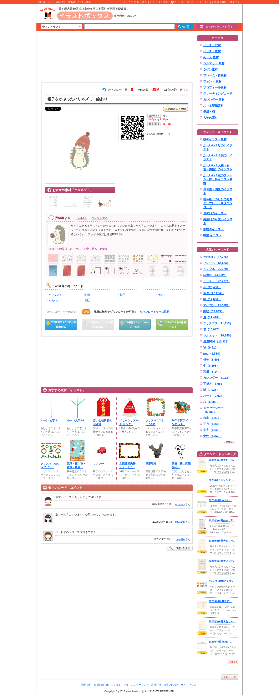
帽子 (122, 294)
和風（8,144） (212, 371)
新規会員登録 (219, 2)
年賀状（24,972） (215, 275)
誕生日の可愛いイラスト (217, 221)
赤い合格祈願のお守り (102, 422)
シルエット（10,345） (218, 335)
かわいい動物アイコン (221, 581)
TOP (152, 2)
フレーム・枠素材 (215, 75)
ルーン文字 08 (75, 420)
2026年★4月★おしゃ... (222, 459)
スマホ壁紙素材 (213, 105)
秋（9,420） (211, 347)
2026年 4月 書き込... (220, 601)
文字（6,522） (212, 430)
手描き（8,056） (214, 383)
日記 (181, 2)
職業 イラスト (212, 235)
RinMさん (81, 218)
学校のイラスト (213, 229)
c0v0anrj (180, 522)
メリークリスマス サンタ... (128, 422)
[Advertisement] (16, 68)
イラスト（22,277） (216, 281)
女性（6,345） (212, 436)
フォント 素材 (212, 81)
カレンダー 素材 (213, 99)
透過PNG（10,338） (216, 341)
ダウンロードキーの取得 (154, 311)
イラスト (163, 2)
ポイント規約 (113, 684)
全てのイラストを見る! (217, 26)
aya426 (180, 539)
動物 (87, 294)
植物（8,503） (212, 359)
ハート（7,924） (214, 395)
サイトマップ (188, 684)
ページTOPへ (229, 677)
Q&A (174, 2)
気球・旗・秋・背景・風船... (76, 465)
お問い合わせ (170, 684)
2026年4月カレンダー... (222, 480)
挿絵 (87, 300)
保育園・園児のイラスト (217, 191)
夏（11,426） (212, 317)
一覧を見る (229, 442)
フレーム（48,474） (216, 263)
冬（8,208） (211, 365)
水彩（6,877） (212, 418)
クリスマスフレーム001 (155, 422)
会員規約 (99, 684)
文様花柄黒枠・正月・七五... (128, 465)
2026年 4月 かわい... (220, 500)
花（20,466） (212, 287)
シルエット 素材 (213, 63)
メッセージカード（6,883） (215, 410)
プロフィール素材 (215, 87)
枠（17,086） (212, 299)
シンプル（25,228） (216, 269)
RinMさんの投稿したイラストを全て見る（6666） (77, 248)
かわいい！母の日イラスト (217, 147)
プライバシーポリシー (136, 684)
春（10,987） (212, 329)
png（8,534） (212, 353)
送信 (86, 311)
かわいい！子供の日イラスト (217, 157)
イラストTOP (212, 45)
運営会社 (156, 684)
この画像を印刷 (172, 324)
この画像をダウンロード (61, 324)
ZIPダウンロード (135, 324)
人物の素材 (210, 117)
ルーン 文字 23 (50, 420)
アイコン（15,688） (216, 305)
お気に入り (175, 109)
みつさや (180, 504)
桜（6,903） (211, 402)
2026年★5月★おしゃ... (222, 540)
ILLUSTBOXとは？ (198, 2)
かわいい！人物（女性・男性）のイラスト (217, 167)
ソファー (98, 463)
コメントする (99, 218)
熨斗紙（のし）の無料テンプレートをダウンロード (217, 203)
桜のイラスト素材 (215, 139)
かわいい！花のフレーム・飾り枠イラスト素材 (217, 179)
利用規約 (86, 684)
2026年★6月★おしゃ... (222, 621)
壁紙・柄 (209, 111)
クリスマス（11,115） (218, 323)
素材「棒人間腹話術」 (181, 465)
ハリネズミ (55, 294)
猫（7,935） (211, 389)
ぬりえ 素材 (211, 57)
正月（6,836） (212, 424)
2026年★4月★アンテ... (222, 560)
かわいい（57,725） (216, 257)
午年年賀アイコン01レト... (181, 422)
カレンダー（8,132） (217, 377)
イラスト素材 (212, 51)
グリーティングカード (217, 93)
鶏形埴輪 (151, 463)
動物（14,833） (213, 311)
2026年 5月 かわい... (220, 641)
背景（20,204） (213, 293)
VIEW (202, 471)
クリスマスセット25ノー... (50, 465)
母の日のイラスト (215, 213)
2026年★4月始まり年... (222, 520)
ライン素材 (210, 69)
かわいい (54, 300)
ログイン (235, 2)
